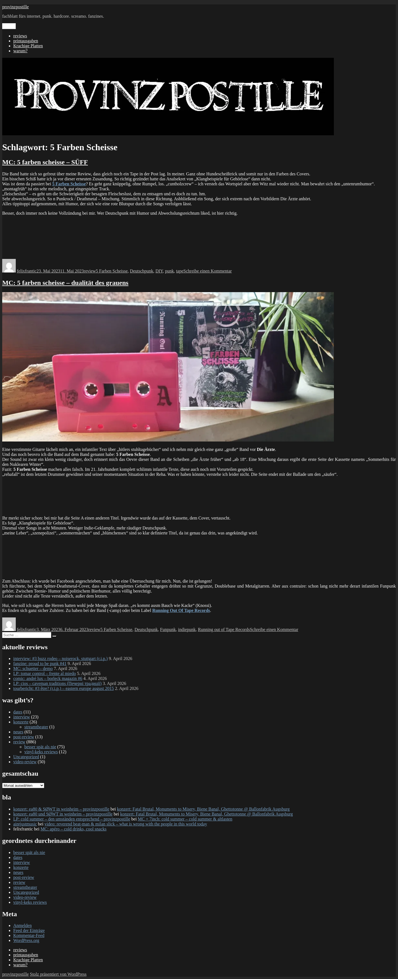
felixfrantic (26, 271)
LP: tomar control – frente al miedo (44, 673)
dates (17, 712)
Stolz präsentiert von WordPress (58, 974)
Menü (9, 26)
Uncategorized (26, 756)
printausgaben (25, 40)
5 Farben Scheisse (112, 271)
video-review (24, 761)
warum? (20, 50)
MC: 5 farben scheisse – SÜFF (45, 162)
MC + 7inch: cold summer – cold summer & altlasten (185, 819)
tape (180, 271)
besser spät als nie (40, 746)
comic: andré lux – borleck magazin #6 (47, 678)
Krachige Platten (28, 45)
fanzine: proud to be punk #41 (39, 663)
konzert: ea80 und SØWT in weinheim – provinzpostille (62, 814)
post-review (23, 736)
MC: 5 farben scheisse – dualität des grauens (65, 282)
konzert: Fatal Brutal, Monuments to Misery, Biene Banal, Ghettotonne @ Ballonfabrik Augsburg (203, 809)
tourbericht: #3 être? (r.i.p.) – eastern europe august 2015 (63, 688)
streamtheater (36, 726)
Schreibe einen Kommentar (208, 271)
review (90, 271)
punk (169, 271)
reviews (20, 35)
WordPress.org (26, 940)
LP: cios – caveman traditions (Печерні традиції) (57, 683)
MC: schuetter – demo (33, 668)
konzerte (20, 722)
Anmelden (22, 925)
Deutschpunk (141, 271)
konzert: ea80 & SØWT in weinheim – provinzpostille (61, 809)
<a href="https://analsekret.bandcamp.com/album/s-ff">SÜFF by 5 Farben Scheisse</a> (199, 236)
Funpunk (168, 629)
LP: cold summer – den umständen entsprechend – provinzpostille (71, 819)
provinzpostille (15, 6)
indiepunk (187, 629)
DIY (159, 271)
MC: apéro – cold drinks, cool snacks (74, 829)
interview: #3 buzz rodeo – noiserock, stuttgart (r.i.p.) (60, 658)
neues (18, 731)
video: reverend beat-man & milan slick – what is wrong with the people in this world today (125, 824)
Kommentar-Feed (28, 935)
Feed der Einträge (29, 930)
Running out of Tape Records (224, 629)
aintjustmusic (25, 824)
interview (21, 717)
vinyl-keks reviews (41, 751)
